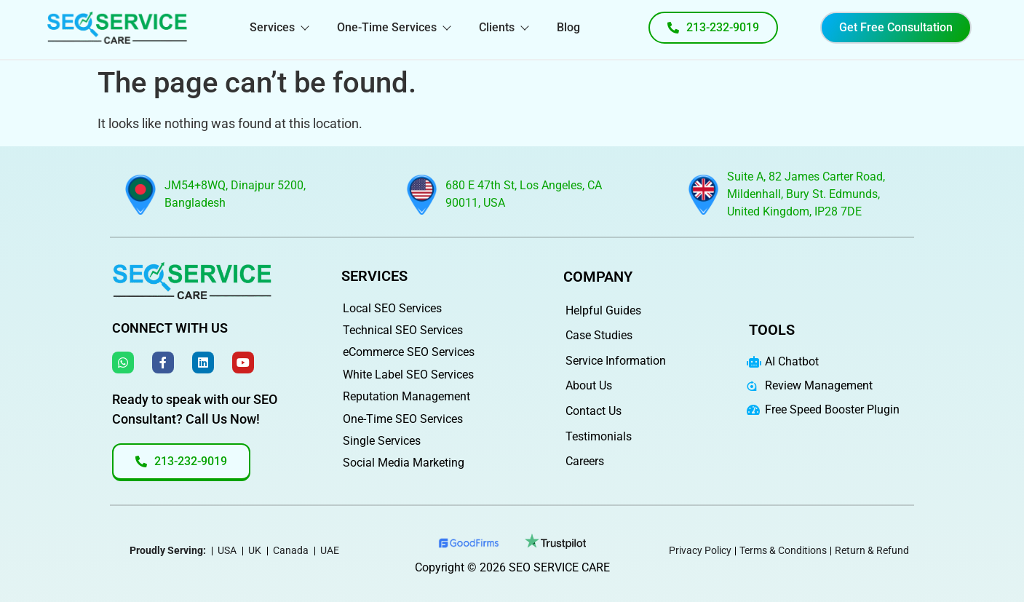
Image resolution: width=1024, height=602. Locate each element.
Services (279, 27)
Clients (503, 27)
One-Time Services (393, 27)
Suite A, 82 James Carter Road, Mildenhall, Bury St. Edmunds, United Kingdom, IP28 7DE (806, 194)
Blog (568, 27)
